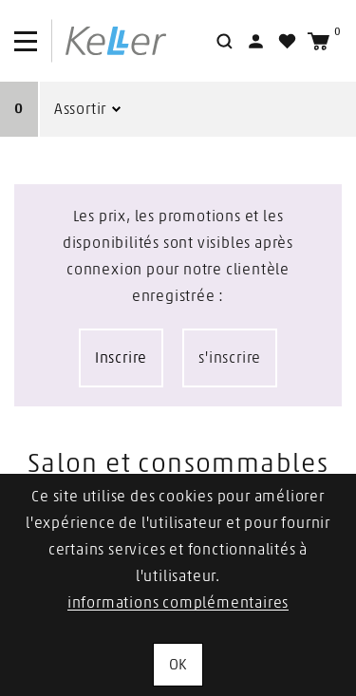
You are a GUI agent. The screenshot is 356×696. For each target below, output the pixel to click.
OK (178, 664)
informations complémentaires (178, 603)
